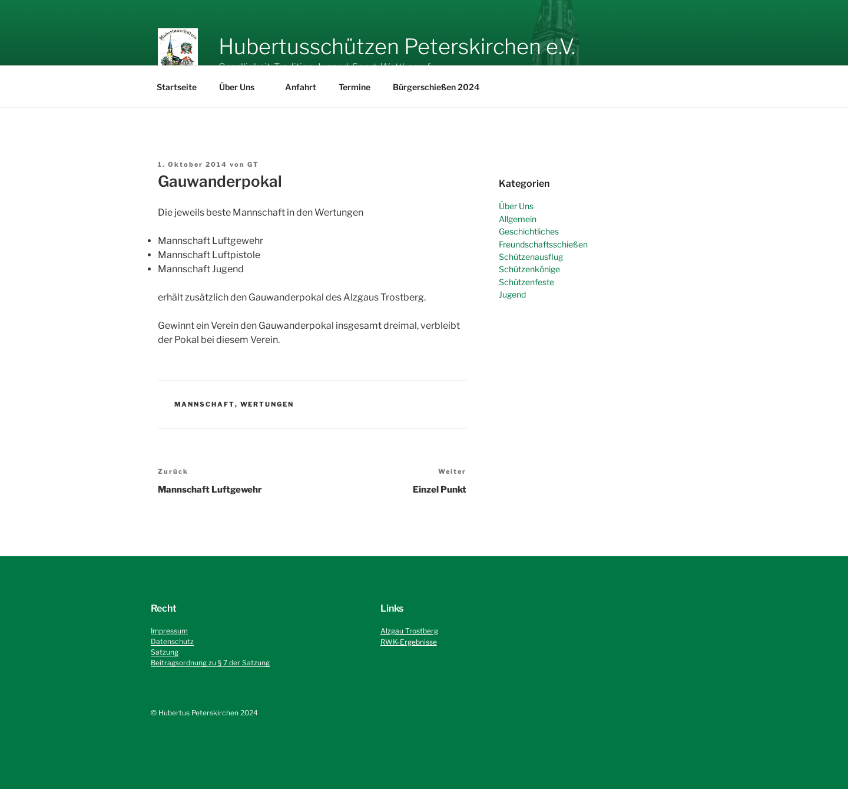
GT (253, 164)
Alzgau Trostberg (409, 630)
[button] (178, 51)
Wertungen (267, 404)
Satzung (164, 652)
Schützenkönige (529, 269)
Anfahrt (300, 87)
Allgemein (517, 219)
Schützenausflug (531, 257)
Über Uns (242, 87)
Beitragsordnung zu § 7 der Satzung (210, 662)
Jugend (512, 294)
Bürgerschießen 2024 (436, 87)
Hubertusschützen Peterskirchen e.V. (396, 47)
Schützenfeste (526, 282)
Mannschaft (204, 404)
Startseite (177, 87)
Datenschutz (172, 641)
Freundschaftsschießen (543, 244)
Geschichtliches (529, 231)
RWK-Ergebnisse (408, 642)
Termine (354, 87)
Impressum (169, 630)
